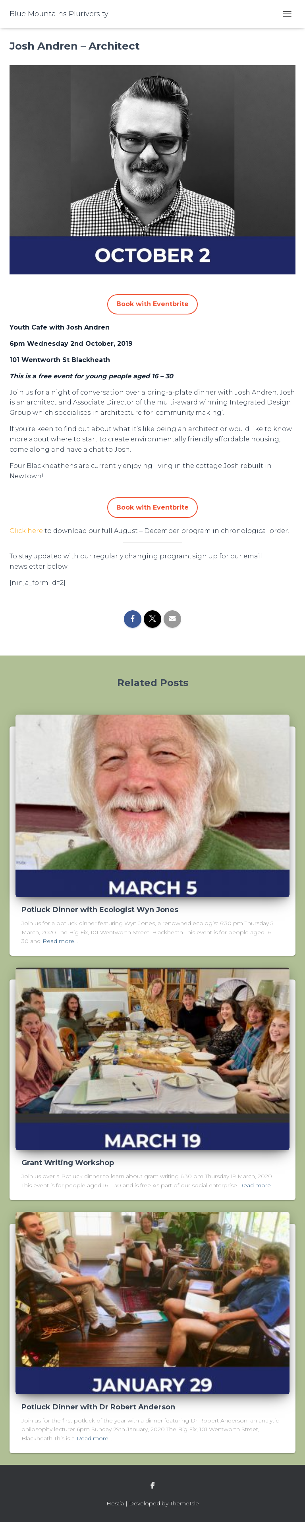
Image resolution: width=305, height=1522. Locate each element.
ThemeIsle (184, 1503)
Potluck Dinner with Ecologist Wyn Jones (99, 909)
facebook (152, 1486)
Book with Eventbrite (152, 304)
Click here (26, 531)
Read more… (60, 941)
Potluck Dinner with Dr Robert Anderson (98, 1407)
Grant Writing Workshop (67, 1162)
